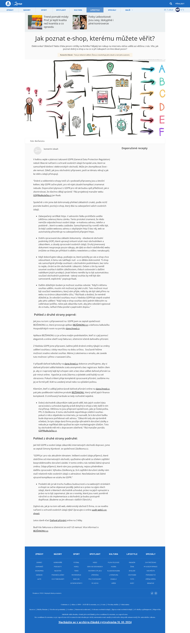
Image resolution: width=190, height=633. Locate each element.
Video (95, 562)
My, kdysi (95, 583)
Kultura (78, 10)
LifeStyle (95, 10)
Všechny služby (113, 604)
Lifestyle (132, 554)
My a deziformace (150, 566)
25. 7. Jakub (168, 10)
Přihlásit (179, 3)
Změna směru (151, 579)
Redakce (36, 593)
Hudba (113, 566)
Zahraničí (39, 566)
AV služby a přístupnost (143, 609)
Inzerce (33, 609)
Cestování (132, 575)
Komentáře (58, 562)
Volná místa (124, 604)
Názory (26, 10)
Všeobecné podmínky (58, 609)
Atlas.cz (74, 604)
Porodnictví (151, 575)
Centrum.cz (65, 604)
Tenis (76, 571)
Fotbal (76, 562)
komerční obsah (51, 149)
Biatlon (76, 579)
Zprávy (9, 10)
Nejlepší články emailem (53, 593)
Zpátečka (95, 575)
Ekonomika (39, 571)
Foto (132, 579)
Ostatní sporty (76, 583)
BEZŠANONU (78, 392)
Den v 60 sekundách (95, 566)
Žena (132, 566)
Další (127, 10)
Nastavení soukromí (82, 609)
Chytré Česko (150, 562)
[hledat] (170, 3)
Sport (44, 10)
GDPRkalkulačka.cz (42, 195)
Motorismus (76, 575)
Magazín (132, 562)
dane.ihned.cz (73, 328)
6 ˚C (180, 10)
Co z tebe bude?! (58, 579)
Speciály (112, 10)
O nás (103, 604)
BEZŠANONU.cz (80, 324)
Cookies (70, 609)
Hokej (76, 566)
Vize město (151, 571)
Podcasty (58, 566)
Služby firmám (42, 609)
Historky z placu (95, 571)
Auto (39, 579)
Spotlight (61, 10)
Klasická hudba (113, 571)
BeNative (150, 583)
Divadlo (113, 579)
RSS (42, 593)
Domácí (39, 562)
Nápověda (157, 609)
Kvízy (132, 583)
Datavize (39, 575)
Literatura (113, 575)
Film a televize (113, 562)
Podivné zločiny (58, 575)
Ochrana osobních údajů (101, 609)
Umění (113, 583)
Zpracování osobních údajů (122, 609)
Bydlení (132, 571)
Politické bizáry (95, 579)
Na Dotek (57, 571)
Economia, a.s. (94, 604)
